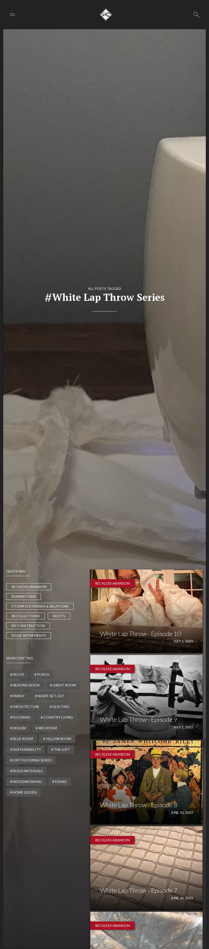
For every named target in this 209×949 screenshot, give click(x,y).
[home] (106, 15)
